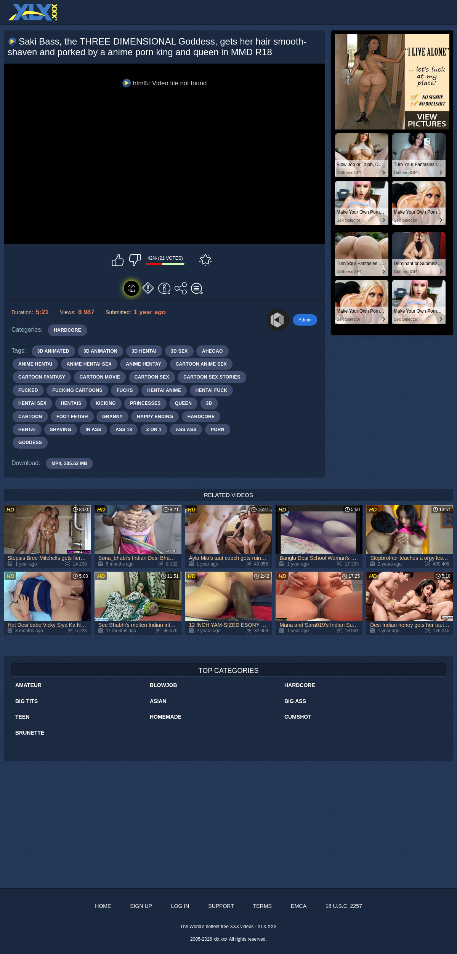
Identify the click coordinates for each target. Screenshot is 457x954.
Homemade (165, 717)
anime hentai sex (89, 364)
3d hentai (144, 351)
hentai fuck (212, 390)
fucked (28, 390)
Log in (180, 906)
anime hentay (143, 364)
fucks (125, 390)
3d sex (179, 351)
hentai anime (164, 390)
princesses (145, 403)
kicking (106, 403)
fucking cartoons (77, 390)
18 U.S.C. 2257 (344, 906)
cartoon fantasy (41, 377)
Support (221, 906)
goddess (30, 442)
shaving (60, 429)
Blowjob (163, 685)
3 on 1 (154, 429)
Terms (262, 906)
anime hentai (35, 364)
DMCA (298, 906)
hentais (71, 403)
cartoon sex (152, 377)
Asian (158, 701)
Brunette (29, 733)
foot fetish (72, 416)
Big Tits (26, 701)
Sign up (141, 906)
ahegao (212, 351)
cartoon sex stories (211, 377)
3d (209, 403)
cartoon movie (100, 377)
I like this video (117, 260)
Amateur (28, 685)
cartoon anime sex (201, 364)
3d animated (53, 351)
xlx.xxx (221, 939)
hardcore (201, 416)
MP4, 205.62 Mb (69, 463)
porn (217, 429)
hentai (27, 429)
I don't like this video (135, 260)
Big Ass (295, 701)
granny (112, 416)
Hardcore (299, 685)
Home (103, 906)
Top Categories (228, 670)
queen (183, 403)
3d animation (100, 351)
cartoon (30, 416)
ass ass (186, 429)
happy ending (155, 416)
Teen (22, 717)
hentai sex (32, 403)
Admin (304, 320)
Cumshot (297, 717)
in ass (93, 429)
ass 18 (123, 429)
